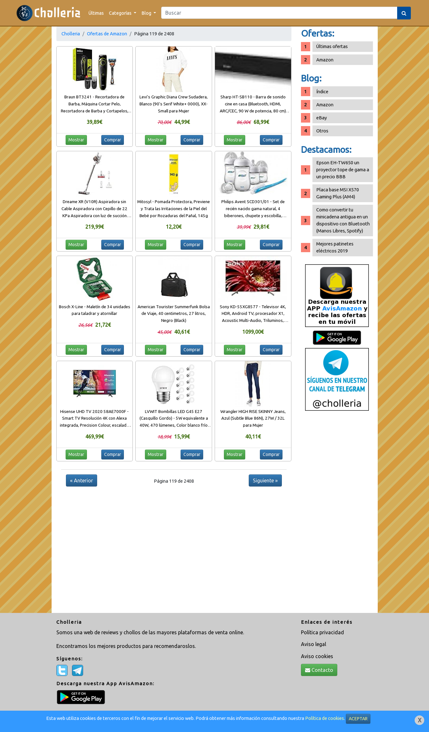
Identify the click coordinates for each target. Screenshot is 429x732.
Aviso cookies (317, 656)
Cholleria (70, 33)
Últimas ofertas (332, 46)
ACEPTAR (358, 718)
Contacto (319, 670)
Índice (322, 91)
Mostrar (76, 139)
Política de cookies (324, 718)
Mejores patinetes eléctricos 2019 (335, 247)
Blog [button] (146, 13)
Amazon (324, 59)
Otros (322, 130)
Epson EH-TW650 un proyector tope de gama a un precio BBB (342, 169)
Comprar (112, 139)
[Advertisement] (337, 514)
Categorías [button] (120, 13)
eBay (321, 117)
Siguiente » (265, 480)
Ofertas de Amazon (107, 33)
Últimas (96, 13)
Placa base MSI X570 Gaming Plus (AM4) (337, 193)
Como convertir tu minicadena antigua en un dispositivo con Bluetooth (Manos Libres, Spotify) (343, 220)
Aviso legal (313, 644)
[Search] (279, 13)
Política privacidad (322, 632)
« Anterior (81, 480)
